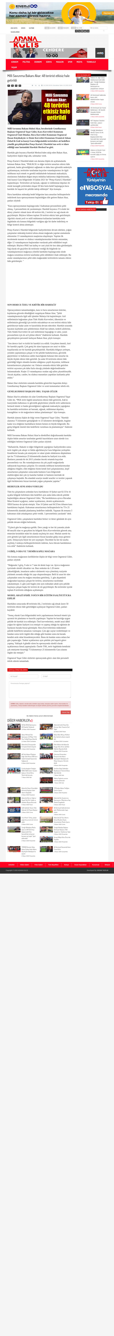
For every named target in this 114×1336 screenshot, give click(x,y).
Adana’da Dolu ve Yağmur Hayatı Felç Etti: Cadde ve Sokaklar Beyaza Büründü (29, 800)
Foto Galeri (39, 865)
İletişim (31, 28)
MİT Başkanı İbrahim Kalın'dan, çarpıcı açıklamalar (97, 117)
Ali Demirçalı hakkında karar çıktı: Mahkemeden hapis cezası (62, 810)
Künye (23, 28)
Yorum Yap (65, 712)
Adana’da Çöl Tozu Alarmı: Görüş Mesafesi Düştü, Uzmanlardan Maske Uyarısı (62, 820)
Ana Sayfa (14, 28)
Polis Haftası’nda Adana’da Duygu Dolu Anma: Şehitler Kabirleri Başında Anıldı (61, 747)
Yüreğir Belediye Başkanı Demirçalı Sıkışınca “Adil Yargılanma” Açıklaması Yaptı (62, 830)
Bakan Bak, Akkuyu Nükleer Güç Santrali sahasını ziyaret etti (62, 737)
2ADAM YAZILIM (102, 870)
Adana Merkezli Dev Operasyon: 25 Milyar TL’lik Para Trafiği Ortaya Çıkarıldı (29, 737)
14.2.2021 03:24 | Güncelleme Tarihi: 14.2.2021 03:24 (56, 85)
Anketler (12, 865)
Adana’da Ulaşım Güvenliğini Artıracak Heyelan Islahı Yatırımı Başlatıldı (30, 790)
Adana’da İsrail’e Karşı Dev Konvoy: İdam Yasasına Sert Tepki (62, 727)
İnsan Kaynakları (80, 865)
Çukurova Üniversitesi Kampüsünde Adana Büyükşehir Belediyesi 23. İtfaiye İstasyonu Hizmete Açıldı (61, 758)
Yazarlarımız (15, 32)
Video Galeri (24, 865)
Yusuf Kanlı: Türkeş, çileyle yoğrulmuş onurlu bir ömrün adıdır (30, 820)
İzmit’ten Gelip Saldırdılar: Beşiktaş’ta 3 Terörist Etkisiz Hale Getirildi (62, 771)
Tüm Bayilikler (53, 865)
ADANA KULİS (23, 870)
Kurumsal (95, 865)
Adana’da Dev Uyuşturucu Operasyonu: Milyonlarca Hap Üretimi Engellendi (62, 800)
